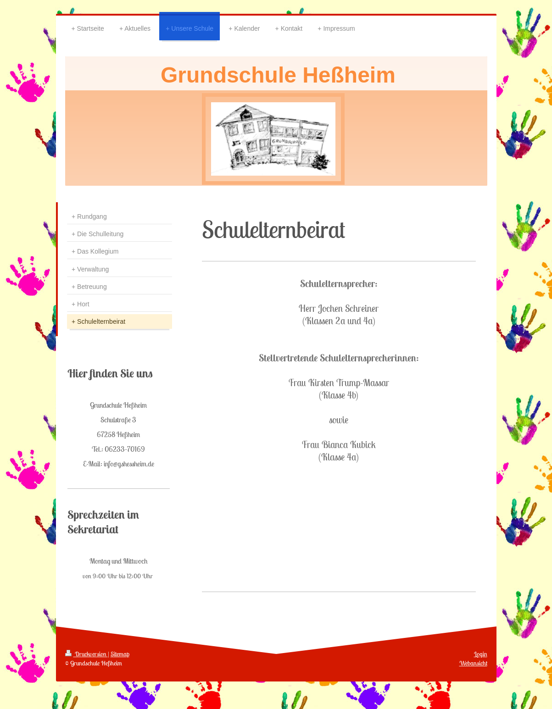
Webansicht (473, 663)
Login (480, 654)
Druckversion (86, 654)
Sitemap (120, 654)
